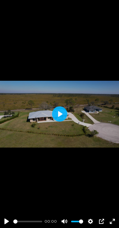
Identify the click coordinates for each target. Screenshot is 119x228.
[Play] (7, 221)
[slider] (27, 221)
